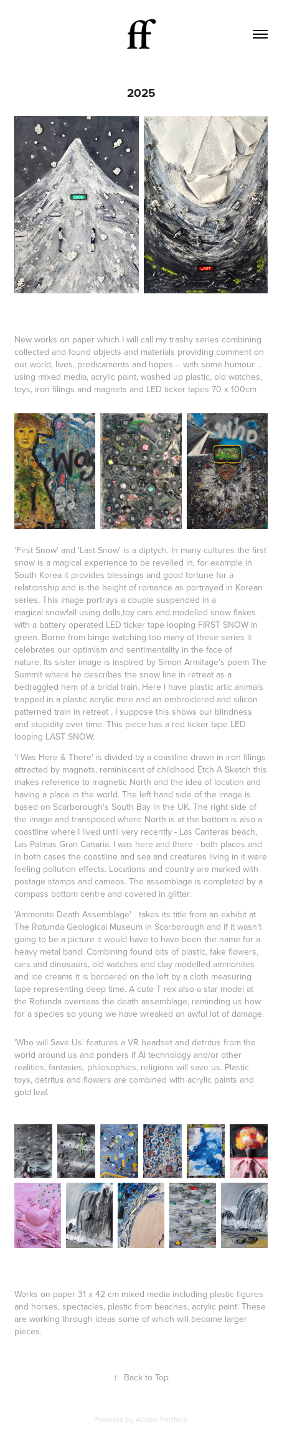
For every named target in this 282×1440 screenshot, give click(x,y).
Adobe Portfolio (162, 1419)
